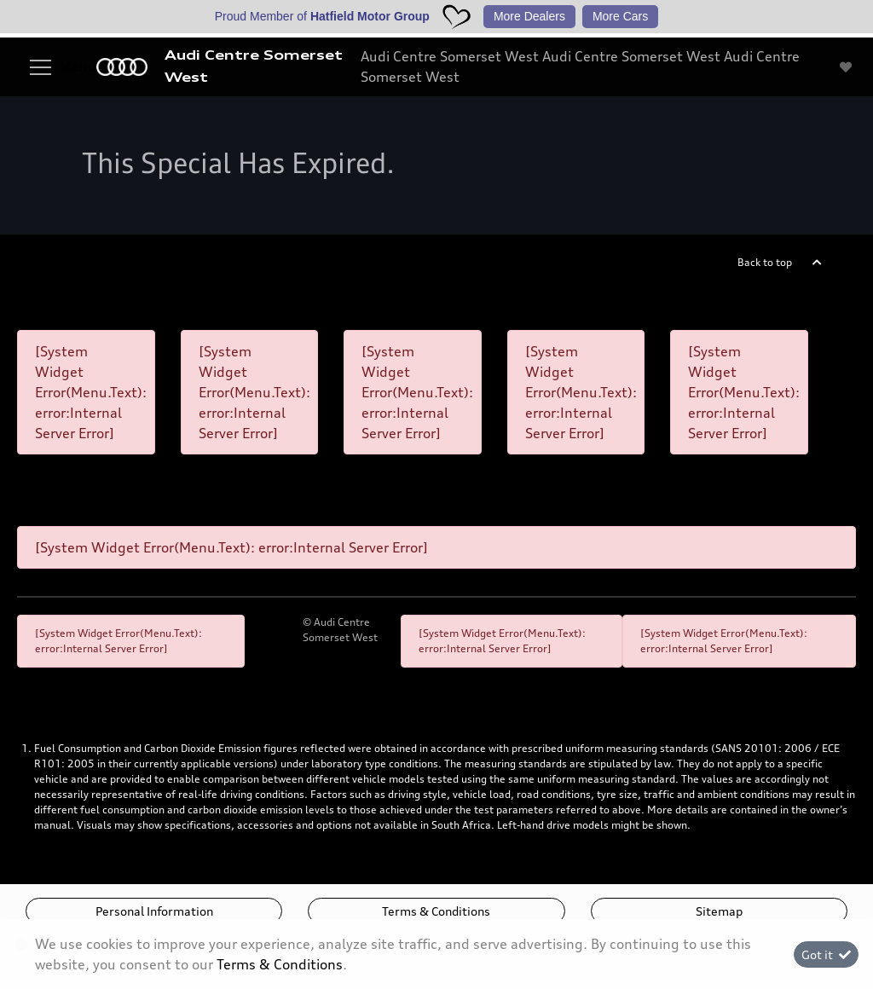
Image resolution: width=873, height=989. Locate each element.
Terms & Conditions (436, 911)
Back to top (764, 262)
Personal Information (154, 911)
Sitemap (719, 911)
